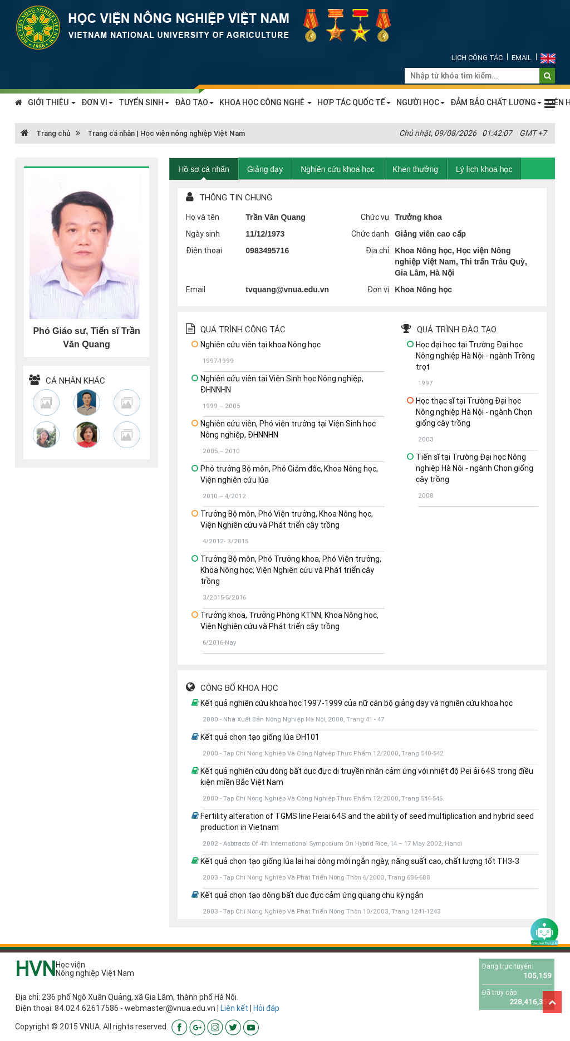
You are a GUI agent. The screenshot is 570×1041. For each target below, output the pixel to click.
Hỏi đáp (266, 1008)
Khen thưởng (415, 169)
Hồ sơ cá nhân (203, 169)
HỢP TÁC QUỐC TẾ (354, 102)
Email (522, 57)
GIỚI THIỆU (52, 102)
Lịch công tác (477, 57)
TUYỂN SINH (144, 102)
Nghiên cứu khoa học (338, 169)
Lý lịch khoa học (484, 169)
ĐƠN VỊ (97, 102)
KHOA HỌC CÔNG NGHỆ (265, 102)
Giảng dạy (265, 169)
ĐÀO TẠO (194, 102)
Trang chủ (45, 133)
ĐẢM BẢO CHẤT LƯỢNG (496, 102)
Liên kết (234, 1008)
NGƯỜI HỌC (420, 102)
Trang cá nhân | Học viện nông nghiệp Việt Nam (166, 133)
